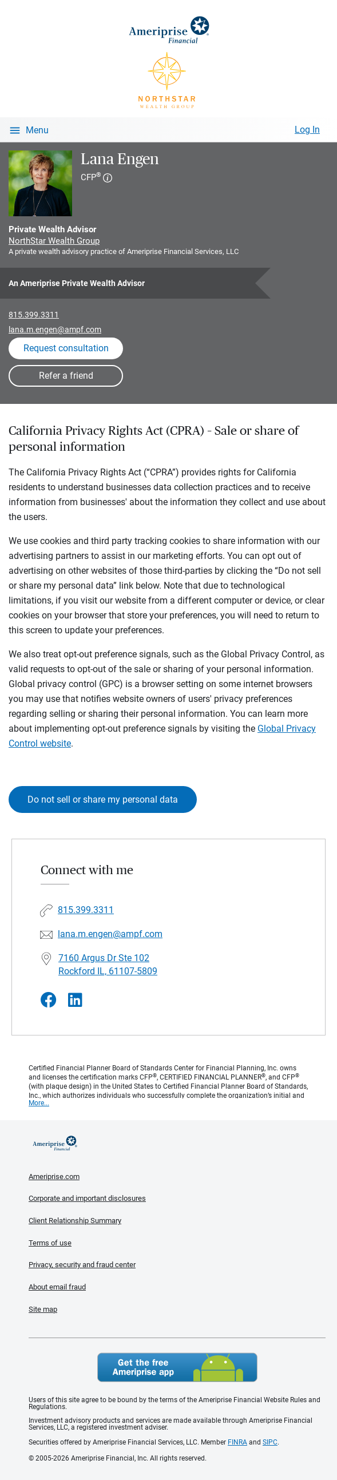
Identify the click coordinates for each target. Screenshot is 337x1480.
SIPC (270, 1442)
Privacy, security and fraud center (82, 1264)
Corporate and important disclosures (87, 1198)
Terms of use (50, 1243)
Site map (43, 1309)
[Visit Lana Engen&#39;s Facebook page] (49, 1000)
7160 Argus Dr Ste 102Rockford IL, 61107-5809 (107, 965)
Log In (307, 129)
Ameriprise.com (54, 1176)
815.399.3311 (34, 314)
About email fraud (57, 1287)
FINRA (237, 1442)
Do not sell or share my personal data (102, 799)
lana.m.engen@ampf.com (55, 329)
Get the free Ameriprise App (177, 1367)
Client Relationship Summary (75, 1220)
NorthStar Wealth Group (54, 241)
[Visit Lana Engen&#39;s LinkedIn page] (75, 1000)
